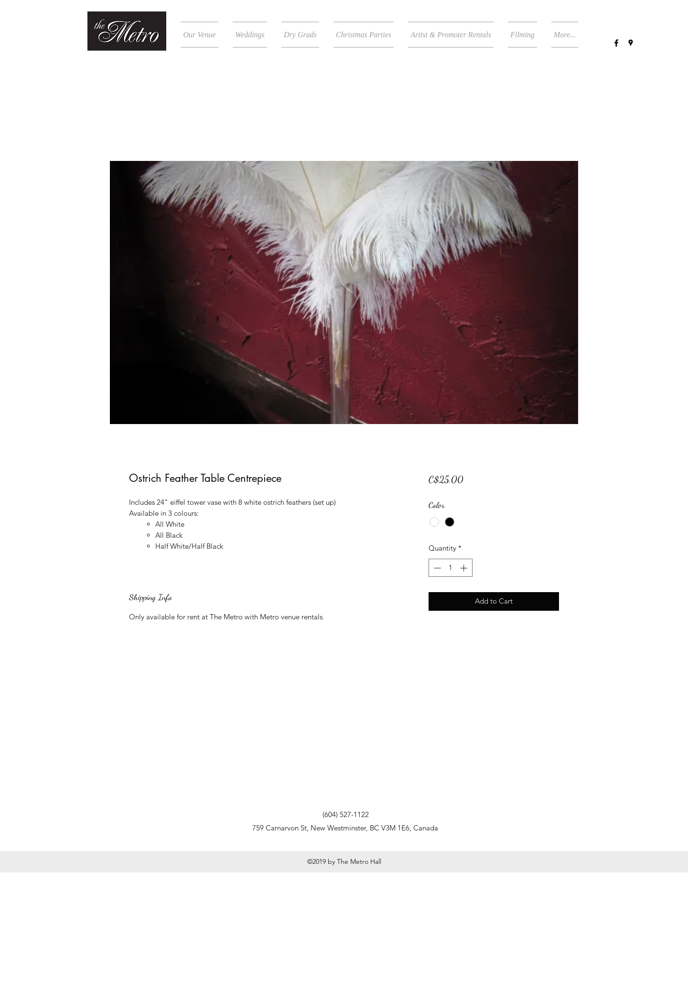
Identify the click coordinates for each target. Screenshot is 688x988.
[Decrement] (436, 568)
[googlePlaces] (630, 43)
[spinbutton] (450, 568)
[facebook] (616, 43)
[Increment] (464, 568)
